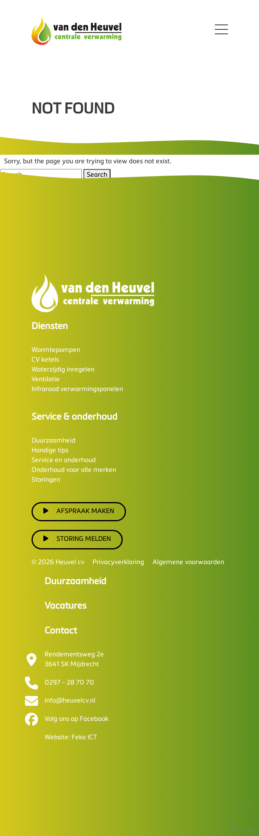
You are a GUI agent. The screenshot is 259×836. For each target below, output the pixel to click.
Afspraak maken (79, 511)
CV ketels (45, 360)
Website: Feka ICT (71, 737)
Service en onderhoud (64, 460)
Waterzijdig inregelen (63, 370)
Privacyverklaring (118, 562)
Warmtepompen (56, 350)
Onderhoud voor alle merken (74, 470)
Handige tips (50, 450)
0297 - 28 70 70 (69, 683)
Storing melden (77, 539)
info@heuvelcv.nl (70, 701)
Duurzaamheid (53, 441)
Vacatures (65, 606)
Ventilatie (46, 379)
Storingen (46, 480)
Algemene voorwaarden (188, 562)
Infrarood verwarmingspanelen (77, 389)
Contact (61, 631)
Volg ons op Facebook (76, 719)
